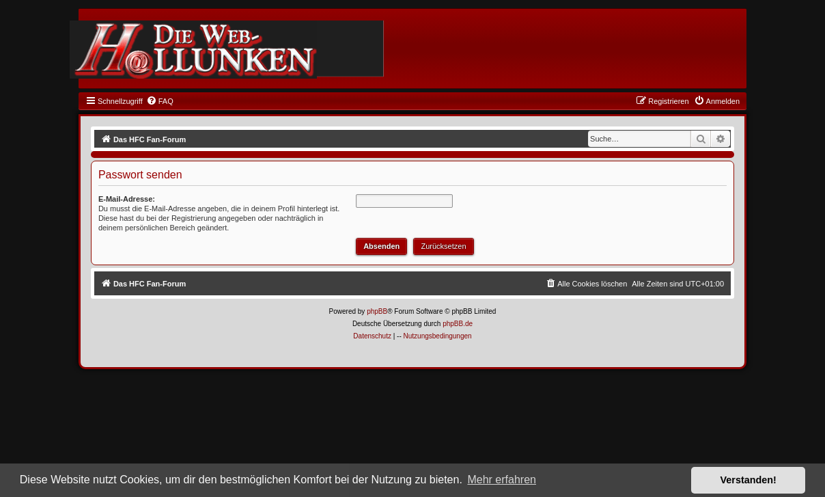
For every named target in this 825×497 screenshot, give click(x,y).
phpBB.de (458, 323)
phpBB (377, 311)
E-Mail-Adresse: (126, 199)
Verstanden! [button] (749, 479)
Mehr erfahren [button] (501, 479)
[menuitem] (159, 101)
